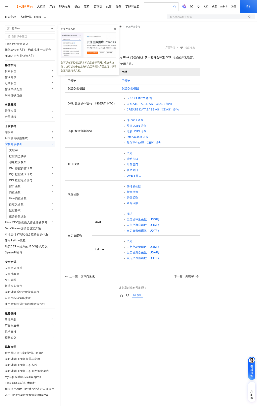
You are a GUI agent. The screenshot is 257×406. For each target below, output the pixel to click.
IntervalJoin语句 (138, 137)
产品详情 (170, 47)
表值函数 (132, 197)
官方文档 (10, 16)
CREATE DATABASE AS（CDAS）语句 (153, 109)
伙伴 (109, 6)
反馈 (137, 295)
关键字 (126, 80)
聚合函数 (132, 203)
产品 (52, 6)
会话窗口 (132, 170)
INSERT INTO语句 (139, 98)
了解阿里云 (132, 6)
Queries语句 (135, 120)
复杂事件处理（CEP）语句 (144, 142)
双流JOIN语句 (137, 125)
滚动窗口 (132, 158)
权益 (77, 6)
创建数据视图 (130, 88)
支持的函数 (134, 186)
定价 (87, 6)
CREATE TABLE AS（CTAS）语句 (149, 103)
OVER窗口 (134, 175)
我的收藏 (190, 47)
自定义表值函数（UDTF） (144, 230)
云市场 (98, 6)
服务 (118, 6)
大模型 (41, 6)
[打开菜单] (6, 6)
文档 (206, 6)
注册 (233, 6)
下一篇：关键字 (186, 276)
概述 (130, 153)
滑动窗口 (132, 164)
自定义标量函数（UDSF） (144, 219)
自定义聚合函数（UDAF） (144, 225)
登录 (248, 6)
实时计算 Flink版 (30, 16)
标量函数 (132, 191)
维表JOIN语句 (137, 131)
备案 (214, 6)
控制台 (224, 6)
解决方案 (64, 6)
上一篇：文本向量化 (80, 276)
